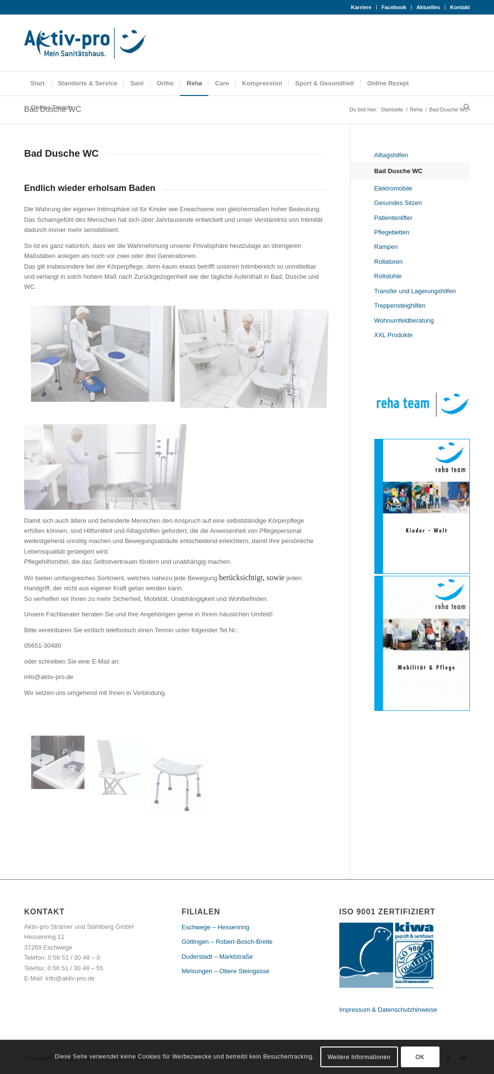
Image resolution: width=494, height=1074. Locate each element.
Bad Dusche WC (398, 171)
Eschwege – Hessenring (215, 927)
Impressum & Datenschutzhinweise (388, 1009)
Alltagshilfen (391, 155)
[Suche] (463, 107)
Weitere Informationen (359, 1057)
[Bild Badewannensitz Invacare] (61, 764)
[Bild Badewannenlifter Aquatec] (257, 356)
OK (420, 1057)
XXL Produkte (393, 335)
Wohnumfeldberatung (404, 320)
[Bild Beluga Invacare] (122, 764)
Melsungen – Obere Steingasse (225, 971)
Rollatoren (388, 261)
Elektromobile (393, 188)
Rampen (386, 246)
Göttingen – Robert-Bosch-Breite (227, 941)
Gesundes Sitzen (398, 202)
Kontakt (460, 7)
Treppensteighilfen (399, 305)
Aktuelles (428, 7)
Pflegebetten (392, 232)
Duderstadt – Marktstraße (216, 956)
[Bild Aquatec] (106, 356)
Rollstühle (388, 276)
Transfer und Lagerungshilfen (415, 291)
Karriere (361, 7)
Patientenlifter (393, 217)
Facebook (394, 7)
